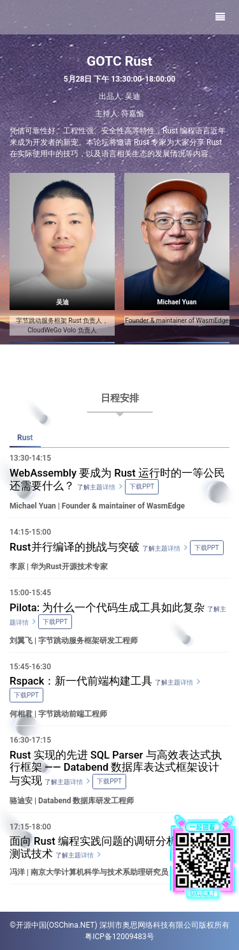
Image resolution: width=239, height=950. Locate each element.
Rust (25, 437)
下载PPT (206, 547)
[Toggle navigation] (220, 17)
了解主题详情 (161, 548)
